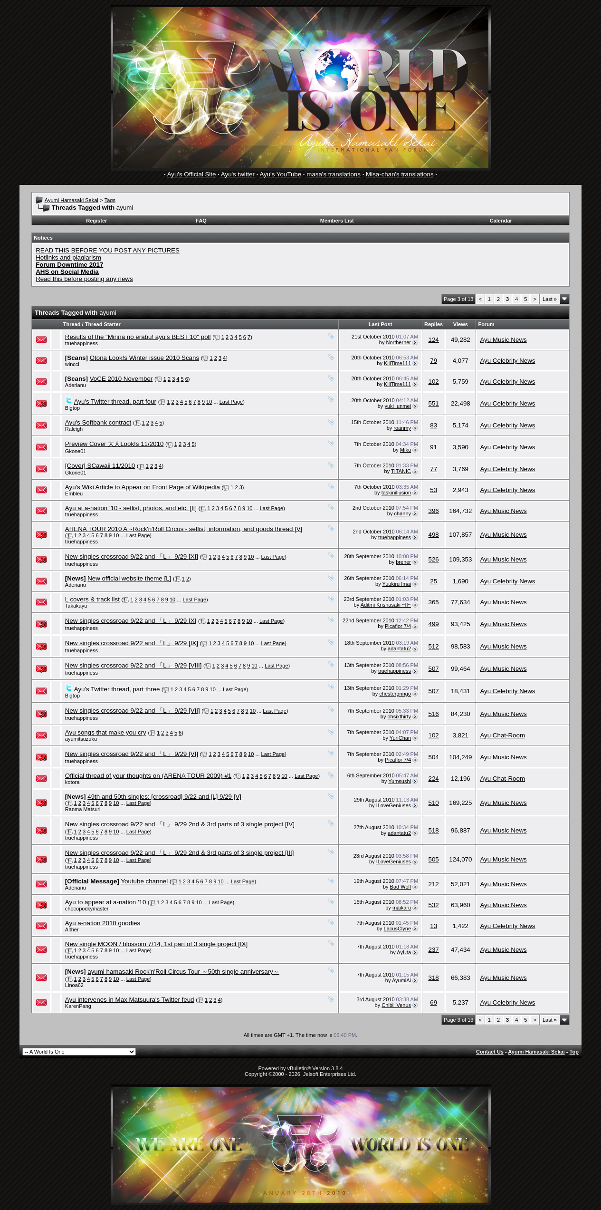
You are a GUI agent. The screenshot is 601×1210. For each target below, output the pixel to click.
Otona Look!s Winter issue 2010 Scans (144, 357)
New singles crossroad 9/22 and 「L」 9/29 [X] (130, 620)
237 (434, 949)
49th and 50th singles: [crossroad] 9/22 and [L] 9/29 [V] (164, 796)
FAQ (201, 220)
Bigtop (72, 408)
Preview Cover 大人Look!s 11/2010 (114, 443)
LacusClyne (397, 928)
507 (434, 668)
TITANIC (401, 471)
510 (434, 802)
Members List (337, 220)
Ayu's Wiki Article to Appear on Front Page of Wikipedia (142, 487)
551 (434, 403)
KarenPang (78, 1006)
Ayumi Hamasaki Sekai (71, 200)
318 (434, 977)
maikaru (401, 907)
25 (433, 581)
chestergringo (395, 694)
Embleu (74, 493)
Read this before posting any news (84, 278)
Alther (72, 929)
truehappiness (81, 343)
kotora (72, 782)
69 (433, 1002)
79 (433, 360)
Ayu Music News (503, 339)
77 (433, 469)
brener (403, 562)
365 (434, 602)
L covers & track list (92, 599)
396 (434, 510)
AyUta (404, 952)
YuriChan (400, 738)
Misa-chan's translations (400, 174)
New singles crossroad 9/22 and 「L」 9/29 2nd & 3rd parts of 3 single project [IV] (180, 824)
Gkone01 (75, 451)
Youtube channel (144, 881)
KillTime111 (397, 363)
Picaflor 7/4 (398, 626)
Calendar (501, 220)
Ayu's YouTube (280, 174)
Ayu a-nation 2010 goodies (102, 923)
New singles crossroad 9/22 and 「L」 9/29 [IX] (131, 643)
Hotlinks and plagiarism (68, 257)
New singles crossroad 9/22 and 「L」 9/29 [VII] (132, 710)
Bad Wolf (400, 887)
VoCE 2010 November (121, 378)
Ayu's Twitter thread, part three (117, 689)
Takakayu (76, 606)
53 (433, 490)
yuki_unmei (397, 406)
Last (550, 299)
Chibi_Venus (396, 1005)
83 (433, 425)
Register (96, 220)
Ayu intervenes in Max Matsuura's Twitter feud (129, 999)
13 (433, 925)
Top (574, 1052)
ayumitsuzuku (81, 739)
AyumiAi (401, 980)
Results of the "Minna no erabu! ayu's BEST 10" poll (138, 336)
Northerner (398, 342)
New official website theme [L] (129, 578)
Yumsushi (399, 781)
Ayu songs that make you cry (105, 732)
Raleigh (74, 429)
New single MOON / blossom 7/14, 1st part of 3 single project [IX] (156, 944)
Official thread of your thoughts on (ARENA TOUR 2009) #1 (148, 775)
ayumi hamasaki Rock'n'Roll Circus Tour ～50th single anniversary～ (183, 971)
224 (434, 778)
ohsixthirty (399, 716)
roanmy (402, 428)
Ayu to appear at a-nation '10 (105, 902)
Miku (405, 450)
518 (434, 830)
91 (433, 447)
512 (434, 646)
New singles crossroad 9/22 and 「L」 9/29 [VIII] (133, 665)
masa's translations (333, 174)
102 (434, 381)
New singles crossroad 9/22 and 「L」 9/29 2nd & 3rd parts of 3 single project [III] (179, 852)
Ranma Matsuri (83, 809)
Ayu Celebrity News (507, 360)
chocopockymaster (87, 908)
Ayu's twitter (238, 174)
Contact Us (490, 1052)
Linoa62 (74, 985)
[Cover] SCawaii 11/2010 (100, 465)
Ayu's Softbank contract (98, 422)
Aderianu (75, 385)
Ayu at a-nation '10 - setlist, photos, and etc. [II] (131, 508)
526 (434, 559)
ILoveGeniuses (393, 805)
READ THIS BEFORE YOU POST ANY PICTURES (108, 250)
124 (434, 339)
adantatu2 (399, 648)
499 (434, 624)
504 (434, 757)
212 (434, 884)
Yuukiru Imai (396, 584)
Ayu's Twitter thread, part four (115, 401)
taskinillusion (396, 492)
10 (209, 402)
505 (434, 859)
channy (402, 513)
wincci (72, 364)
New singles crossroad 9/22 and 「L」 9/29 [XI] (131, 556)
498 (434, 534)
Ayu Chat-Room (502, 735)
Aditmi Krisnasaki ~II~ (386, 605)
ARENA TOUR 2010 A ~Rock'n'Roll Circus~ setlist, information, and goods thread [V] (183, 528)
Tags (110, 200)
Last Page (231, 402)
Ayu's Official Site (191, 174)
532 (434, 905)
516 (434, 713)
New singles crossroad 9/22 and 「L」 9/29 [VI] (131, 753)
